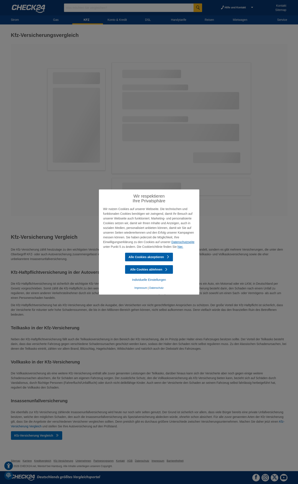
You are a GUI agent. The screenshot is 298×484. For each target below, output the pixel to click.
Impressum (141, 287)
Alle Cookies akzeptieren (149, 257)
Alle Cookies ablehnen (149, 269)
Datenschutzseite (182, 242)
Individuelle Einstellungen (149, 279)
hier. (180, 246)
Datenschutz (156, 287)
